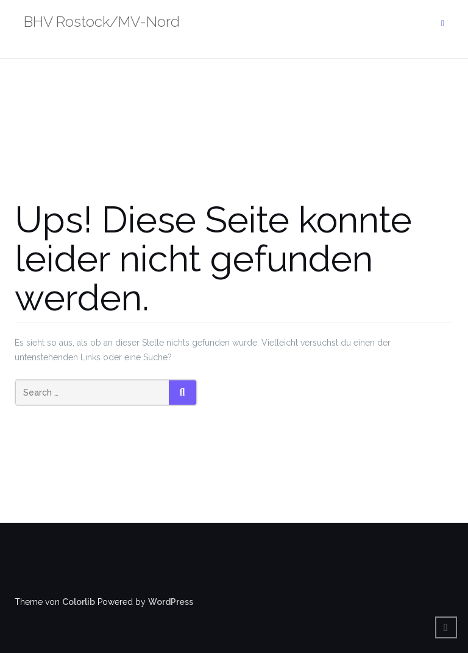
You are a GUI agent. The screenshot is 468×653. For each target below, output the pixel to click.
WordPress (170, 602)
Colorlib (78, 602)
